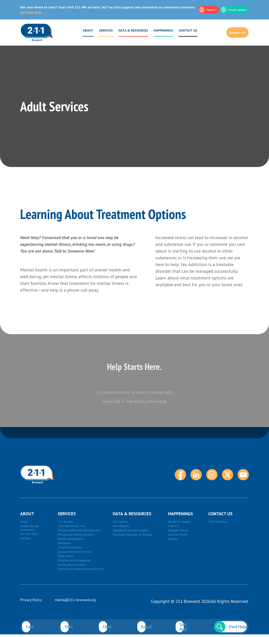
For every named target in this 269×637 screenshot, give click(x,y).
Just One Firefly (177, 537)
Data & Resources (128, 31)
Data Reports (121, 528)
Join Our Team (29, 536)
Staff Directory (218, 524)
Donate (173, 541)
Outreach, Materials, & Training (132, 537)
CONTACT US (183, 30)
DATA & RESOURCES (132, 516)
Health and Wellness (71, 541)
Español (211, 10)
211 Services (66, 524)
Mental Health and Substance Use (79, 533)
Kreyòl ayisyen (237, 10)
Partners (25, 541)
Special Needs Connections (74, 554)
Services (101, 31)
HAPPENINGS (180, 516)
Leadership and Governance (29, 530)
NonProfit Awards (179, 524)
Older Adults (65, 558)
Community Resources (71, 567)
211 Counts (120, 524)
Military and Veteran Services (76, 537)
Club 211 (174, 528)
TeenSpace (64, 546)
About (83, 31)
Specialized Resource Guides (130, 533)
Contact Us (220, 516)
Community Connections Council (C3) (80, 571)
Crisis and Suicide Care (71, 528)
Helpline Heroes (178, 533)
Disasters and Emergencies (74, 563)
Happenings (158, 31)
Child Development (70, 550)
